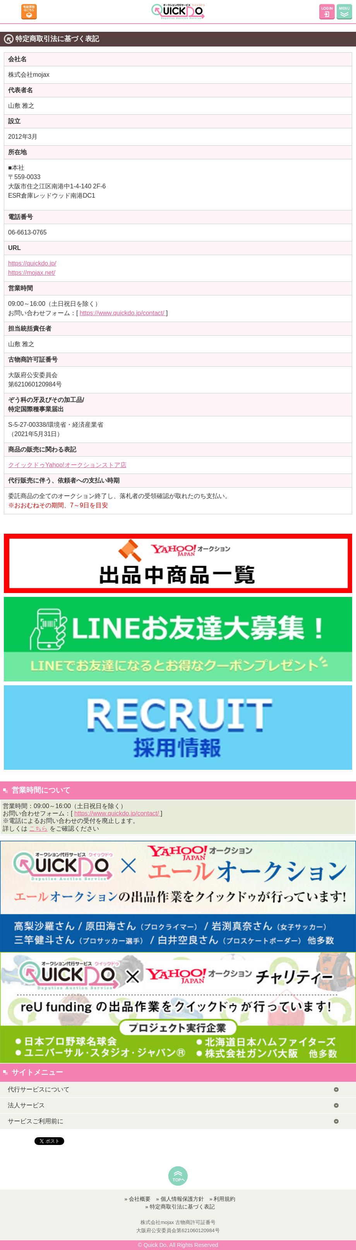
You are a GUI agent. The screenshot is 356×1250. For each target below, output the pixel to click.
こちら (38, 828)
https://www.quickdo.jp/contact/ (123, 313)
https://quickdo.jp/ (32, 263)
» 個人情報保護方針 (180, 1199)
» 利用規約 (222, 1199)
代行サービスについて (39, 1089)
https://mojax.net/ (31, 272)
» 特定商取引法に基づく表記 (179, 1207)
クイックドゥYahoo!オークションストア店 (67, 465)
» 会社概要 (138, 1199)
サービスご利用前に (35, 1121)
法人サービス (26, 1105)
